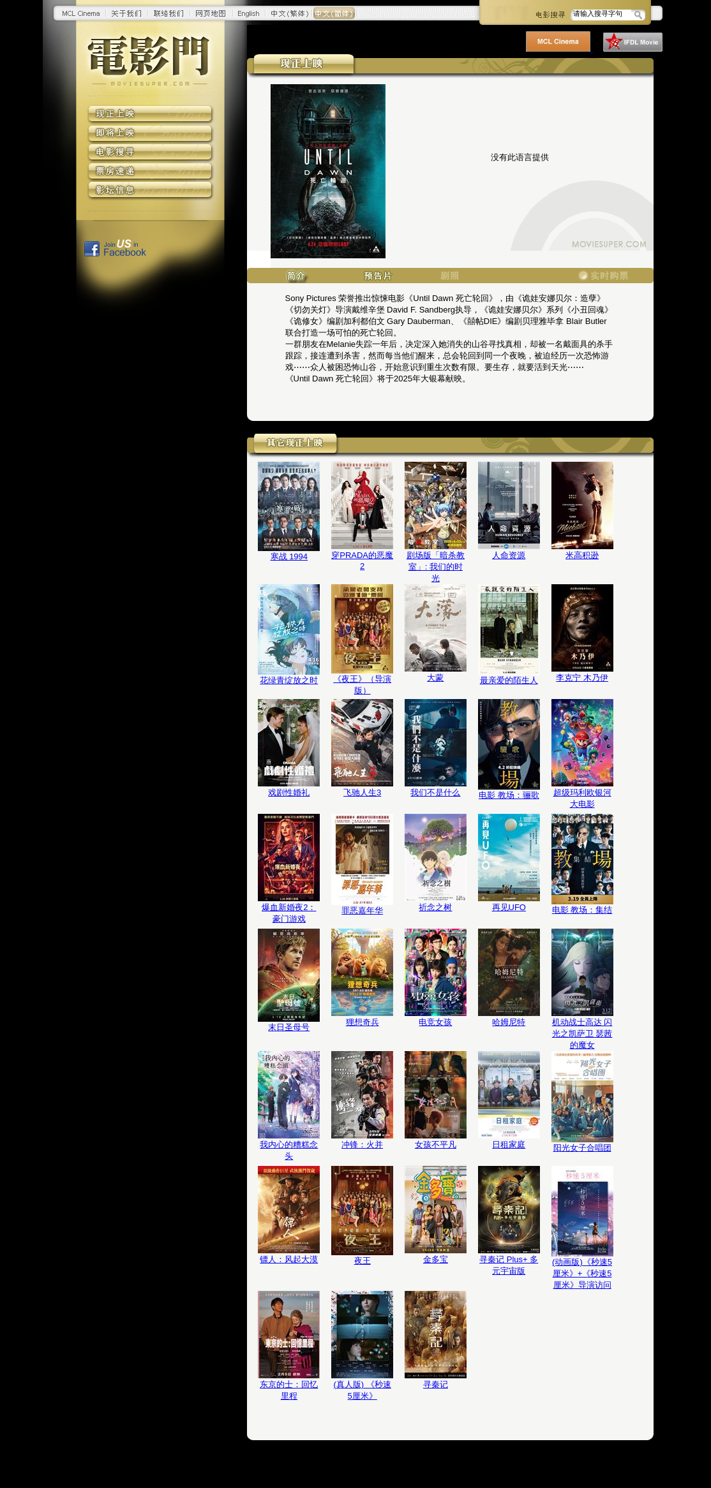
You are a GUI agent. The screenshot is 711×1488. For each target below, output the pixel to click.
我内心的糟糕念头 (289, 1150)
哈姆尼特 (508, 1022)
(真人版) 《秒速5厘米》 (362, 1390)
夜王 (362, 1260)
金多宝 (435, 1259)
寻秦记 (435, 1384)
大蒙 (435, 677)
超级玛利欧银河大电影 (582, 798)
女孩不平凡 (435, 1144)
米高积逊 (582, 555)
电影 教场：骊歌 (509, 795)
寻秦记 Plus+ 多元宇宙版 (508, 1265)
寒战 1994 (289, 556)
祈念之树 (435, 907)
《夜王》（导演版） (362, 684)
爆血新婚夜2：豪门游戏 (289, 913)
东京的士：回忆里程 (289, 1390)
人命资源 (508, 555)
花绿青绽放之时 (289, 680)
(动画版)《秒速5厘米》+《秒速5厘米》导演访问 (582, 1273)
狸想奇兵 (362, 1022)
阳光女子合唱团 (582, 1148)
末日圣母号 (289, 1027)
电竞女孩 (435, 1022)
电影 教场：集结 (582, 910)
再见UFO (509, 907)
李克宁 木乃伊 (582, 677)
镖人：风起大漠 (289, 1259)
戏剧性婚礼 (289, 792)
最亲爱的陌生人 (509, 680)
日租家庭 (508, 1144)
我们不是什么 (435, 792)
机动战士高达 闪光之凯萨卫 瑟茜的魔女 (582, 1033)
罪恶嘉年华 (362, 910)
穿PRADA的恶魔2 (362, 560)
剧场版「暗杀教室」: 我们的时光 (436, 566)
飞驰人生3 (362, 792)
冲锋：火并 (362, 1144)
